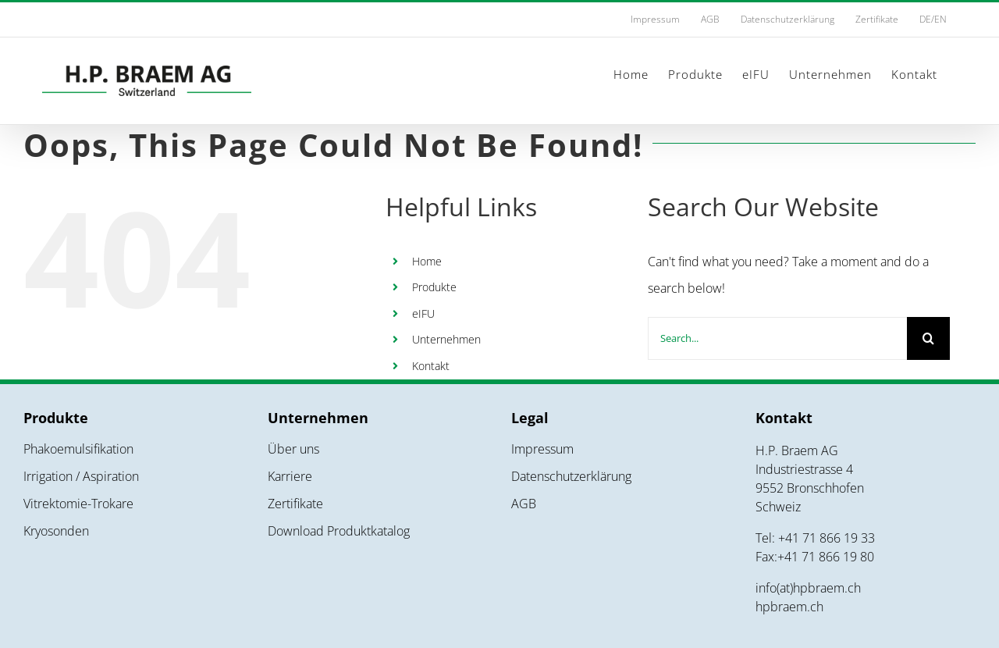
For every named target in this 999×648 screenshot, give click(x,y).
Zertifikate (295, 503)
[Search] (928, 338)
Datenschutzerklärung (571, 476)
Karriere (290, 476)
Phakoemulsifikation (78, 449)
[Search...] (777, 338)
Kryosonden (56, 530)
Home (427, 261)
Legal (530, 417)
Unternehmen (446, 339)
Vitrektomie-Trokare (78, 503)
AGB (523, 503)
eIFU (423, 313)
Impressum (542, 449)
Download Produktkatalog (339, 530)
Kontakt (431, 365)
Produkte (434, 286)
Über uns (293, 449)
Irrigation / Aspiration (81, 476)
